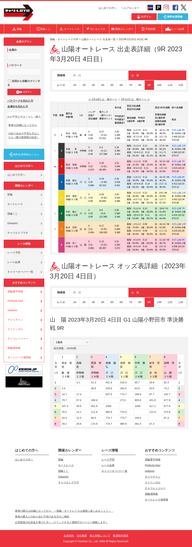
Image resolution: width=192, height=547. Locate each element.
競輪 (10, 194)
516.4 (123, 382)
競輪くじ (12, 213)
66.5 (93, 417)
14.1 (78, 411)
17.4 (78, 394)
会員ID (13, 49)
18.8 (151, 382)
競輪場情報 (14, 347)
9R (149, 85)
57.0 (78, 400)
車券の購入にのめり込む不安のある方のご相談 (42, 516)
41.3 (93, 382)
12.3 (78, 417)
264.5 (123, 388)
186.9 (138, 394)
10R (159, 85)
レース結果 (13, 262)
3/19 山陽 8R (178, 177)
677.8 (167, 400)
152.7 (167, 394)
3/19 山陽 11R (179, 192)
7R (130, 85)
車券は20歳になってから (22, 125)
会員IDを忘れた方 (17, 106)
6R (121, 85)
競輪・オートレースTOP (64, 39)
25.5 (64, 411)
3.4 (63, 388)
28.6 (78, 423)
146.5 (138, 417)
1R (74, 85)
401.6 (94, 406)
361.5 (138, 423)
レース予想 (13, 252)
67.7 (151, 394)
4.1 (78, 382)
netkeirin (12, 310)
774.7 (123, 394)
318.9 (109, 388)
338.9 (94, 400)
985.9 (109, 411)
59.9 (78, 406)
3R (93, 85)
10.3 (64, 417)
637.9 (109, 394)
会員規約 (69, 535)
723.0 (123, 411)
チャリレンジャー (18, 338)
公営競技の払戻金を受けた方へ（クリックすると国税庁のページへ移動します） (61, 522)
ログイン (24, 92)
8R (140, 85)
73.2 (166, 388)
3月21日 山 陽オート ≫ (135, 99)
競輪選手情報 (15, 291)
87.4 (166, 417)
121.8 (152, 411)
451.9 (109, 382)
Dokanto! (12, 223)
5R (112, 85)
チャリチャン (15, 319)
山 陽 (135, 75)
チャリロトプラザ (17, 232)
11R (170, 85)
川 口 (77, 75)
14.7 (64, 394)
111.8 (94, 411)
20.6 (151, 388)
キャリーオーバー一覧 (20, 271)
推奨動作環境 (120, 535)
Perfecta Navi (15, 300)
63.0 (137, 388)
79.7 (64, 400)
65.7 (137, 382)
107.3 (65, 406)
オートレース (15, 204)
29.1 (64, 423)
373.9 (167, 411)
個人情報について (100, 535)
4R (102, 85)
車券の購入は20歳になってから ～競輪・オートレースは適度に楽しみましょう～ (64, 510)
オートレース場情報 (19, 357)
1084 (108, 406)
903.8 (138, 400)
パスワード (15, 65)
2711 (123, 400)
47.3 (151, 423)
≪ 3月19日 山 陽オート (102, 99)
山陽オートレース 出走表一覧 (98, 39)
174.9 (94, 423)
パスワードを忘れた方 (20, 100)
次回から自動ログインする (23, 83)
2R (84, 85)
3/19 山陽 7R (178, 161)
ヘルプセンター (130, 7)
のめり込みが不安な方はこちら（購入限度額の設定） (23, 135)
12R (181, 85)
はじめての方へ (108, 7)
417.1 (152, 406)
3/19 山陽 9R (178, 130)
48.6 (93, 388)
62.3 (166, 382)
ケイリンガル (15, 329)
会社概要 (82, 535)
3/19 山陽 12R (179, 145)
